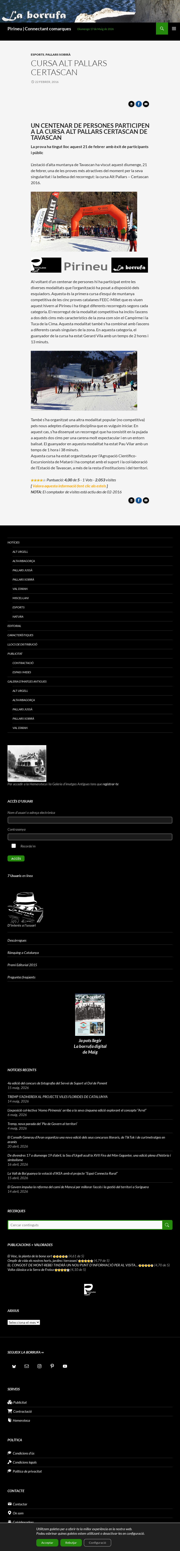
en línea (20, 875)
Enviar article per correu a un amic (146, 105)
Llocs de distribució (22, 644)
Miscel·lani (21, 598)
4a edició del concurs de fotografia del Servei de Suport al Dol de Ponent (57, 1083)
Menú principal (174, 29)
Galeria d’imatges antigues (27, 681)
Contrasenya (17, 829)
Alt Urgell (20, 551)
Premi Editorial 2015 (22, 965)
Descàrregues (17, 940)
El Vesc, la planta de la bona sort (30, 1256)
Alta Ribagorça (24, 561)
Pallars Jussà (22, 570)
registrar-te (110, 784)
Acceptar (47, 1542)
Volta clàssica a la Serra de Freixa (31, 1269)
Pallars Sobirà (58, 54)
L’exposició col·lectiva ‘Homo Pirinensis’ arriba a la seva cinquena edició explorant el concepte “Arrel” (77, 1110)
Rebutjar (71, 1542)
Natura (18, 616)
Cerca (167, 1225)
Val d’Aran (20, 589)
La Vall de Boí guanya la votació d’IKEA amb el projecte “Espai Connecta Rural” (63, 1173)
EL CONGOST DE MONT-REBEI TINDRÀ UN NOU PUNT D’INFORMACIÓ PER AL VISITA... (73, 1265)
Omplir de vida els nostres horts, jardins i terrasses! (42, 1260)
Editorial (14, 626)
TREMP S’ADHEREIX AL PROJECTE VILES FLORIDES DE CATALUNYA (58, 1096)
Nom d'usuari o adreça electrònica (31, 812)
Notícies (14, 542)
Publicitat (15, 653)
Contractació (23, 663)
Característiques (20, 635)
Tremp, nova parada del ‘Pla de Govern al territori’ (42, 1124)
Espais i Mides (22, 672)
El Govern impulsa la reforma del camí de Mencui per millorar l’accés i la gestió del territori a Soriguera (78, 1187)
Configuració (97, 1542)
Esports (37, 54)
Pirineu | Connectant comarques (39, 28)
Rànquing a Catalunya (23, 952)
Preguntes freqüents (21, 977)
